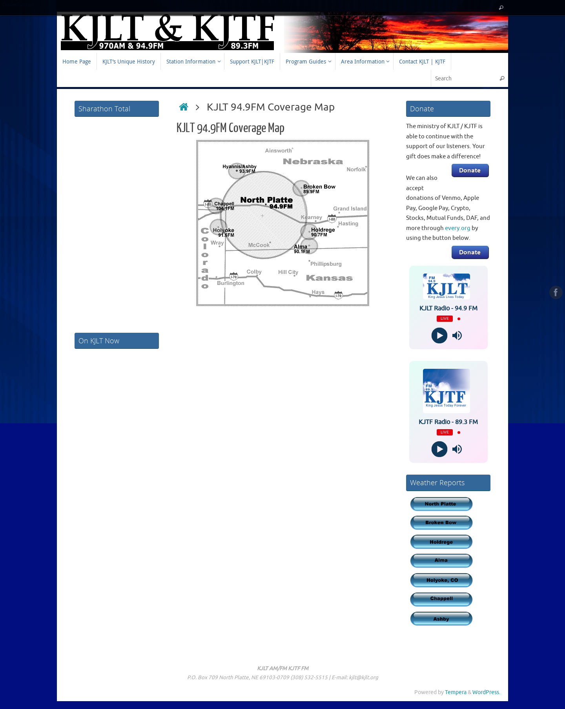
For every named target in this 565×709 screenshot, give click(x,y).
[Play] (440, 336)
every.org (457, 228)
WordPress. (486, 692)
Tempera (456, 692)
